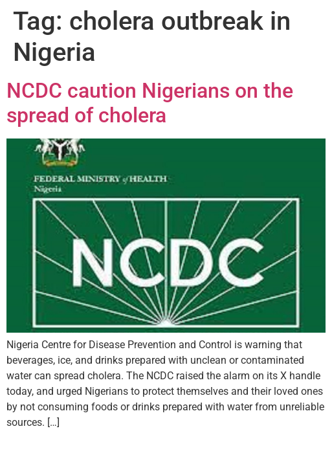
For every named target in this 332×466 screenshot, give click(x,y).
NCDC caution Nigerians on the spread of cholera (149, 103)
